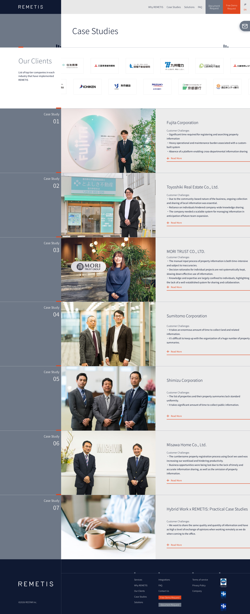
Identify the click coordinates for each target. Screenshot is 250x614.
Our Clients (139, 591)
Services (138, 580)
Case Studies (174, 7)
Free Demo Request (170, 597)
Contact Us (164, 591)
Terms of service (200, 580)
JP (245, 4)
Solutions (189, 7)
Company (197, 591)
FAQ (200, 7)
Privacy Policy (199, 585)
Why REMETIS (155, 7)
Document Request (170, 604)
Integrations (164, 580)
